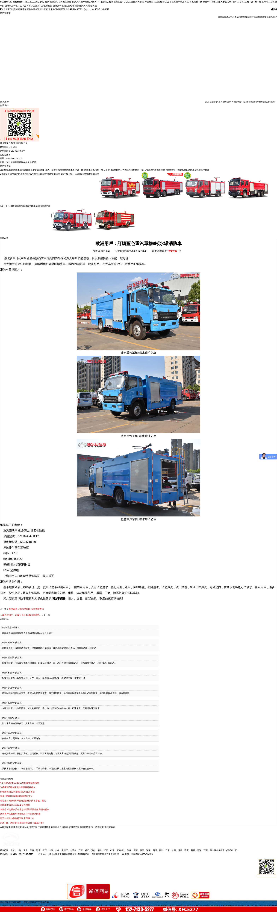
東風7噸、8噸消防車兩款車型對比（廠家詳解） (22, 823)
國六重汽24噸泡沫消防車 (34, 174)
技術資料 (256, 17)
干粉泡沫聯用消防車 (47, 827)
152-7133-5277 (101, 9)
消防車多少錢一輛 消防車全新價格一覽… (86, 170)
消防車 (217, 102)
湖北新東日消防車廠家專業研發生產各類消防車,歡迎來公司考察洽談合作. (35, 9)
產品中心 (230, 17)
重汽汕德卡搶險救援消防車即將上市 (17, 818)
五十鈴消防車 (97, 827)
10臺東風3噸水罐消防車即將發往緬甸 (18, 787)
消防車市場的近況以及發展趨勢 (15, 805)
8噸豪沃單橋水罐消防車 (11, 174)
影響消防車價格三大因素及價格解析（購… (125, 170)
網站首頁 (222, 17)
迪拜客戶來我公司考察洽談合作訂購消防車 (20, 814)
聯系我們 (273, 17)
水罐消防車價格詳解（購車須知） (162, 170)
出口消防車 (63, 827)
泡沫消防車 (16, 827)
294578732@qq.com (81, 9)
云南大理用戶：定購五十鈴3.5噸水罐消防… (20, 615)
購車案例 (264, 17)
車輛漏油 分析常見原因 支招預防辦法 (26, 609)
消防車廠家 (5, 13)
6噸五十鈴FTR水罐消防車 (12, 206)
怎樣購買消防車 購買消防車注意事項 (17, 792)
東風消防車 (74, 827)
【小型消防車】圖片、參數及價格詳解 (48, 170)
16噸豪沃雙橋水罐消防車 (87, 174)
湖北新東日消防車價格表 (189, 170)
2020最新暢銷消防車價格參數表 (15, 170)
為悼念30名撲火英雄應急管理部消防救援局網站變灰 (24, 809)
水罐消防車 (5, 827)
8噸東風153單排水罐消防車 (37, 206)
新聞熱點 (247, 17)
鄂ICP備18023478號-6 (142, 854)
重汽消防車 (85, 827)
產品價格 (239, 17)
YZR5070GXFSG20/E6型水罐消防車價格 (19, 783)
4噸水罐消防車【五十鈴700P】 (60, 174)
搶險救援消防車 (30, 827)
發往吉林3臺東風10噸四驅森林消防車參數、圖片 (23, 800)
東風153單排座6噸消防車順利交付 (16, 796)
